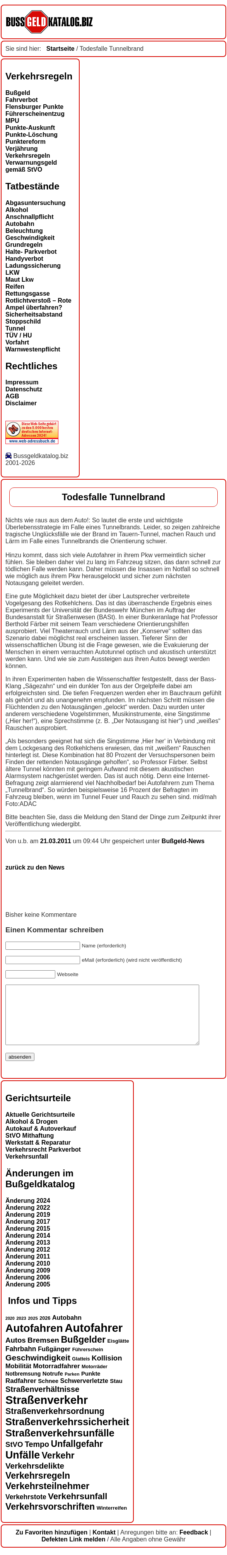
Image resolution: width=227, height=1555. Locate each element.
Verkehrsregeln (27, 155)
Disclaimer (21, 403)
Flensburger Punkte (34, 106)
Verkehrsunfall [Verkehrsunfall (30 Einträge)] (77, 1508)
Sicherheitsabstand (34, 314)
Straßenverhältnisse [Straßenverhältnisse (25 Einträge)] (42, 1401)
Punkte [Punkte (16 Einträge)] (91, 1385)
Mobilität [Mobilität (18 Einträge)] (18, 1377)
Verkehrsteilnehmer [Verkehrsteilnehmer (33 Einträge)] (47, 1498)
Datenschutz (23, 389)
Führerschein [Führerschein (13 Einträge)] (87, 1361)
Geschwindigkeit (30, 237)
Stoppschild (23, 321)
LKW (12, 272)
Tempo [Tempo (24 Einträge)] (37, 1456)
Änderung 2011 (27, 1268)
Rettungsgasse (27, 293)
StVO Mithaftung (29, 1147)
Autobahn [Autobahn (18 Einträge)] (67, 1329)
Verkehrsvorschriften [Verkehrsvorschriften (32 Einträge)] (50, 1518)
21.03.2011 (56, 841)
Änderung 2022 (27, 1219)
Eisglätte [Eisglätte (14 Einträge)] (118, 1352)
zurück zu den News (35, 867)
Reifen (14, 286)
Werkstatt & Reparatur (38, 1154)
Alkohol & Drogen (31, 1133)
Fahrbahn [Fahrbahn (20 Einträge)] (20, 1360)
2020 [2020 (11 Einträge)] (10, 1330)
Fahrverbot (21, 99)
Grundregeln (24, 244)
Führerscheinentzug (35, 113)
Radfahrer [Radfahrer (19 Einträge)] (20, 1392)
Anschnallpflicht (29, 217)
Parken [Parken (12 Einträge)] (72, 1385)
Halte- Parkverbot (31, 251)
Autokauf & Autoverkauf (40, 1140)
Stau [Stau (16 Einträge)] (116, 1393)
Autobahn (19, 223)
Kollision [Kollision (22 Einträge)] (107, 1370)
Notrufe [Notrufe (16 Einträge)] (53, 1385)
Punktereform (25, 141)
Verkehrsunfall (26, 1168)
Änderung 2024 (27, 1212)
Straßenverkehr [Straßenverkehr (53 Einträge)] (46, 1411)
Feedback (193, 1544)
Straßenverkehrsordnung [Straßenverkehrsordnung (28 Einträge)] (54, 1423)
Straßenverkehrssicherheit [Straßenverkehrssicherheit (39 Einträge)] (67, 1433)
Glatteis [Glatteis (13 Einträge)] (81, 1370)
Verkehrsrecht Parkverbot (43, 1161)
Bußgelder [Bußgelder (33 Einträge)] (83, 1351)
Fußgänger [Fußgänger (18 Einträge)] (54, 1360)
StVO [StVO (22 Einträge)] (14, 1456)
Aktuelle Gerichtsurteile (40, 1126)
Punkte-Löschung (31, 134)
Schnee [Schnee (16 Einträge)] (48, 1393)
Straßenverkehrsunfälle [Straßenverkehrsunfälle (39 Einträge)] (59, 1444)
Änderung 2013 (27, 1254)
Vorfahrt (17, 342)
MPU (12, 120)
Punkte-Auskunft (30, 127)
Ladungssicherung (33, 265)
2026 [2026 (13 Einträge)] (44, 1330)
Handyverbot (24, 258)
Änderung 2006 (27, 1289)
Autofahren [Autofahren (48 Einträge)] (34, 1340)
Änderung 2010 (27, 1275)
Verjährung (21, 148)
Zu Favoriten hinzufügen (52, 1544)
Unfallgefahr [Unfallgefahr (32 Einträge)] (77, 1455)
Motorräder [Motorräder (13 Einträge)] (95, 1378)
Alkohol (16, 210)
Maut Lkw (19, 279)
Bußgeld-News (183, 841)
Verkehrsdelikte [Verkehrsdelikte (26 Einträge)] (34, 1477)
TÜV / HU (18, 335)
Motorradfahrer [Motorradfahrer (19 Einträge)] (56, 1377)
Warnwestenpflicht (32, 349)
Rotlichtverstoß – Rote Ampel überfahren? (38, 304)
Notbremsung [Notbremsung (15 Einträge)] (23, 1385)
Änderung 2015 (27, 1240)
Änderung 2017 (27, 1233)
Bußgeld (17, 93)
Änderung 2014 (27, 1247)
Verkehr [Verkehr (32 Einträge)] (58, 1467)
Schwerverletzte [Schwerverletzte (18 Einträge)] (84, 1392)
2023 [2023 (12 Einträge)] (21, 1330)
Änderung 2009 (27, 1282)
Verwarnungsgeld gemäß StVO (31, 166)
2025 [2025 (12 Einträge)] (33, 1330)
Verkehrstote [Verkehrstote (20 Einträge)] (25, 1508)
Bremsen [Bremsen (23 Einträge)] (43, 1352)
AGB (12, 396)
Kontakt (104, 1544)
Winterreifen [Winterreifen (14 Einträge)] (112, 1519)
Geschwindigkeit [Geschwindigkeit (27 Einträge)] (37, 1369)
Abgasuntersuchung (35, 203)
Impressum (21, 382)
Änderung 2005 (27, 1296)
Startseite (60, 48)
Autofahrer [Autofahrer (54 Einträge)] (94, 1339)
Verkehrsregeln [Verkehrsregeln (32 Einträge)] (37, 1487)
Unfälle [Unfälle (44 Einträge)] (22, 1466)
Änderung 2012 (27, 1261)
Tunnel (15, 328)
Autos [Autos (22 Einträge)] (15, 1352)
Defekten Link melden (73, 1551)
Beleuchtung (24, 230)
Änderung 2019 (27, 1226)
